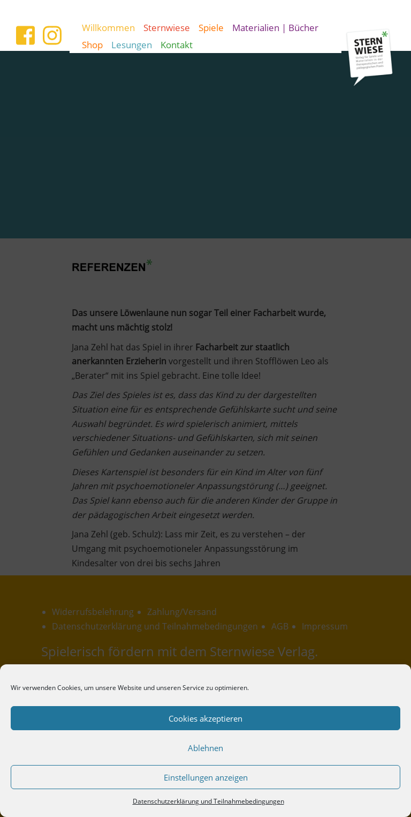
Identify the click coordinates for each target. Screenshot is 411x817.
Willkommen (108, 27)
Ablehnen (205, 748)
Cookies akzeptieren (205, 718)
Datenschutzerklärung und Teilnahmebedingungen (208, 801)
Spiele (211, 27)
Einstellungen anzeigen (206, 777)
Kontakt (177, 44)
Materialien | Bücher (275, 27)
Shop (92, 44)
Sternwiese (166, 27)
